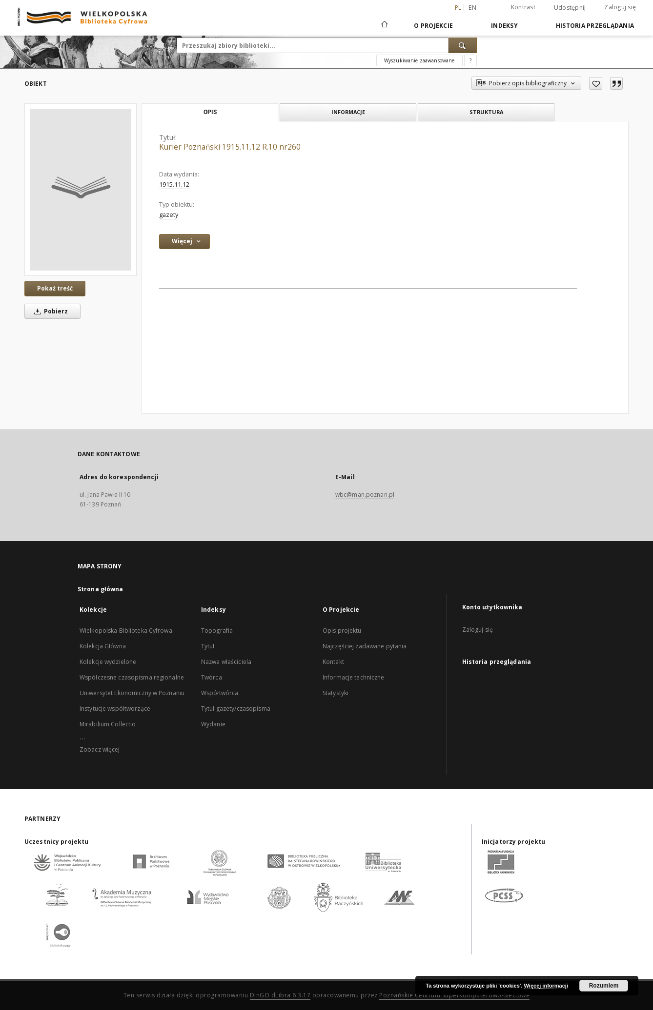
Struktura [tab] (486, 112)
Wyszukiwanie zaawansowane (419, 60)
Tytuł (208, 646)
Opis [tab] (210, 112)
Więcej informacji (546, 986)
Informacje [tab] (348, 112)
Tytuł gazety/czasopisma (235, 708)
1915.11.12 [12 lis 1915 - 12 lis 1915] (174, 184)
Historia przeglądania (595, 25)
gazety (168, 215)
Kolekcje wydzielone (108, 662)
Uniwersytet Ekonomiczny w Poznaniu (132, 693)
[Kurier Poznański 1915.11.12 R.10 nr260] (80, 190)
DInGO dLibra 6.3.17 (280, 995)
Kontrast (523, 7)
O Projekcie (433, 25)
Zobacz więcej (100, 749)
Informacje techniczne (354, 677)
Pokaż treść (55, 288)
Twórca (211, 677)
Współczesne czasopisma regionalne (132, 677)
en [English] (472, 7)
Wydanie (213, 724)
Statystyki (335, 693)
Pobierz (49, 311)
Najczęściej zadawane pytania (365, 646)
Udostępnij (570, 8)
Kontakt (333, 662)
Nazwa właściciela (226, 662)
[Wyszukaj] (463, 45)
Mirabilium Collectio (108, 724)
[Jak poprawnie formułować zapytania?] (470, 60)
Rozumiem (604, 985)
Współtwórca (219, 693)
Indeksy (504, 25)
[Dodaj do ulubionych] (595, 83)
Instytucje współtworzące (115, 708)
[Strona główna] (384, 25)
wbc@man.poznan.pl (364, 494)
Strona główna (100, 589)
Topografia (217, 630)
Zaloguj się (620, 7)
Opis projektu (342, 630)
